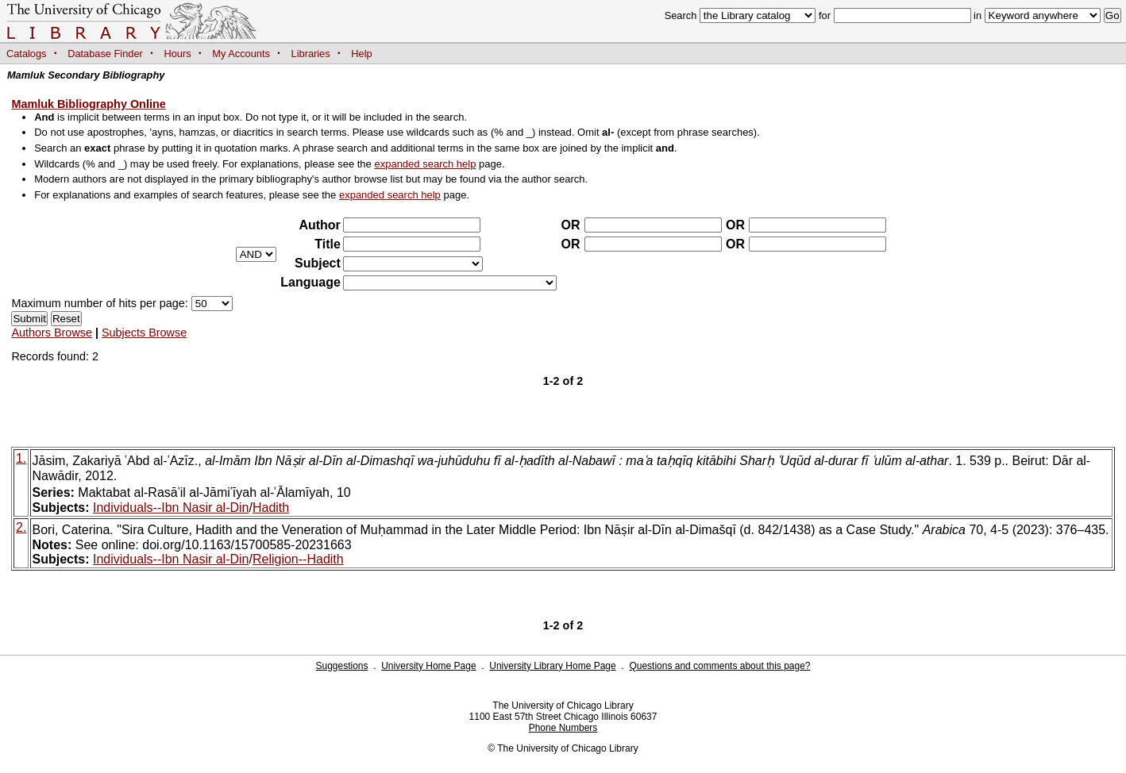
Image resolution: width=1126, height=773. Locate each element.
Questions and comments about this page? (719, 665)
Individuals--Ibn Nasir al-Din (171, 507)
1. (21, 458)
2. (21, 527)
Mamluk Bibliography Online (88, 104)
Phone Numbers (563, 727)
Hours (177, 54)
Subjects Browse (144, 332)
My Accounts (241, 54)
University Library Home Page (552, 665)
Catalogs (26, 54)
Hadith (271, 507)
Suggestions (341, 665)
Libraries (310, 54)
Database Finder (105, 54)
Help (361, 54)
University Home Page (428, 665)
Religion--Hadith (298, 559)
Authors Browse (51, 332)
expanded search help (425, 164)
